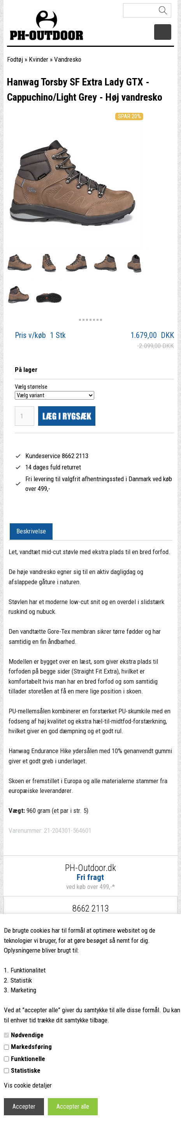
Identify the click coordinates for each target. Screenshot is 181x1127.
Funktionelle (28, 1059)
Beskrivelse (31, 531)
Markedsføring (31, 1047)
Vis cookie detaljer (28, 1085)
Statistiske (25, 1070)
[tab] (31, 531)
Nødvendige (27, 1035)
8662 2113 (90, 908)
